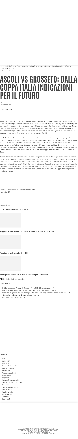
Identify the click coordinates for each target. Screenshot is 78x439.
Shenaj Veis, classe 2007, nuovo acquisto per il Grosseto (24, 274)
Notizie (5, 364)
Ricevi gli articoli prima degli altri (13, 279)
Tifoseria (6, 397)
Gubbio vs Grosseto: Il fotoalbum (23, 190)
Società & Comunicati (10, 380)
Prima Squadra (8, 368)
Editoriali (6, 361)
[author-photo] (5, 203)
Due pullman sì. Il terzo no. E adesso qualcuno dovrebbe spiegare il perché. (29, 290)
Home (2, 66)
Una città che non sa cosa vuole (13, 297)
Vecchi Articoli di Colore (12, 382)
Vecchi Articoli (22, 66)
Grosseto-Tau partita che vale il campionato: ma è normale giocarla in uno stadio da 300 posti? (36, 293)
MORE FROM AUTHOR (22, 210)
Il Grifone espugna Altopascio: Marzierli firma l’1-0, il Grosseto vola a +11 (28, 288)
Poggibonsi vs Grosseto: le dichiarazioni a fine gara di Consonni (27, 231)
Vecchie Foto (8, 390)
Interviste (6, 399)
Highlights (6, 375)
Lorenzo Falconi (5, 105)
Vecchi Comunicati (10, 387)
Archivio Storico (10, 66)
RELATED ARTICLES (7, 210)
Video (4, 359)
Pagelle (5, 378)
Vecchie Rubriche (9, 366)
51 (9, 192)
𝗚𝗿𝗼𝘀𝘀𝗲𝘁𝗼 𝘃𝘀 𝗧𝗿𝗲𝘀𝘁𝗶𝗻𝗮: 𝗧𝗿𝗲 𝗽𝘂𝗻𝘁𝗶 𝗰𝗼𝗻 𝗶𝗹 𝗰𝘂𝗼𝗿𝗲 (20, 295)
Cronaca (6, 371)
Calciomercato (7, 392)
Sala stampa (7, 385)
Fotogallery (7, 394)
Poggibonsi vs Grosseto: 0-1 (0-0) (14, 253)
